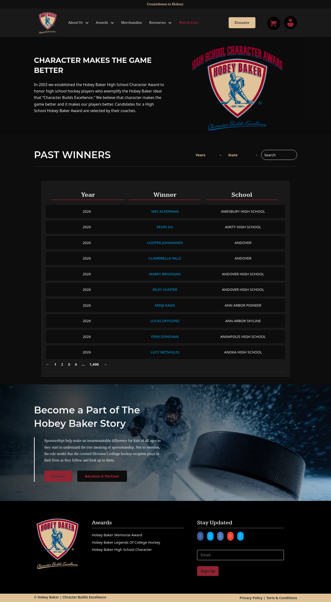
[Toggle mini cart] (273, 23)
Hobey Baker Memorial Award (117, 534)
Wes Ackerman (165, 211)
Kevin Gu (165, 226)
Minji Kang (165, 305)
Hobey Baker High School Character (122, 549)
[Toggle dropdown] (87, 23)
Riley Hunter (165, 289)
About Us (75, 23)
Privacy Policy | (252, 598)
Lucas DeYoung (164, 320)
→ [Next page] (105, 364)
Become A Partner (102, 476)
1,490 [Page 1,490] (94, 364)
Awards (102, 23)
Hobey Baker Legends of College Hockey (126, 542)
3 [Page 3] (69, 364)
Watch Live (188, 23)
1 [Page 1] (55, 364)
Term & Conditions (281, 598)
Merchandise (131, 23)
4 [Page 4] (76, 364)
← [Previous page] (48, 364)
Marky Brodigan (165, 273)
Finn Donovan (165, 336)
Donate (242, 22)
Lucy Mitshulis (165, 352)
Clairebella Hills (165, 258)
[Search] (279, 155)
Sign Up (208, 571)
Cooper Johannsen (165, 242)
